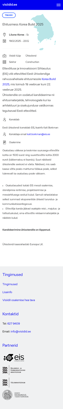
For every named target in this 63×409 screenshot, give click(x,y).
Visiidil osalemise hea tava (18, 300)
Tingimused (9, 284)
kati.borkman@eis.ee (38, 134)
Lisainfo (7, 292)
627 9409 (13, 324)
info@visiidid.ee (21, 331)
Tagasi (9, 15)
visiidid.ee (9, 4)
